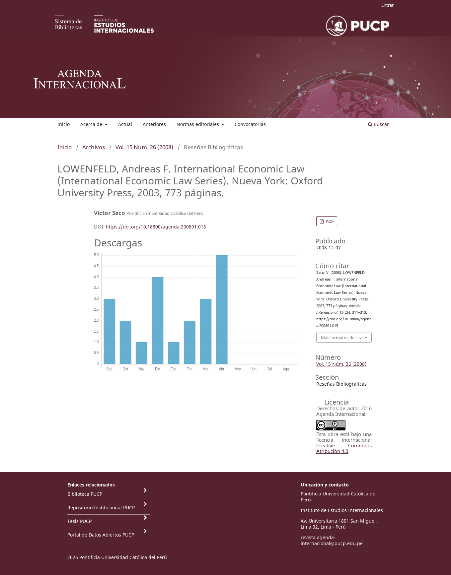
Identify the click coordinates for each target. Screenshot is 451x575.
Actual (125, 124)
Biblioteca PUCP (84, 494)
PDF (329, 221)
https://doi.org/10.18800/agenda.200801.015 (156, 227)
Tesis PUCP (79, 521)
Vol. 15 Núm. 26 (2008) (144, 147)
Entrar (387, 5)
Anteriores (154, 124)
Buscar (378, 124)
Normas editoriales (198, 124)
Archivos (93, 147)
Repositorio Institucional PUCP (101, 507)
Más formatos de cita (341, 338)
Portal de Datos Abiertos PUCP (100, 535)
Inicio (63, 124)
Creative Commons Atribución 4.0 (344, 448)
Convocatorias (250, 124)
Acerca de (92, 124)
